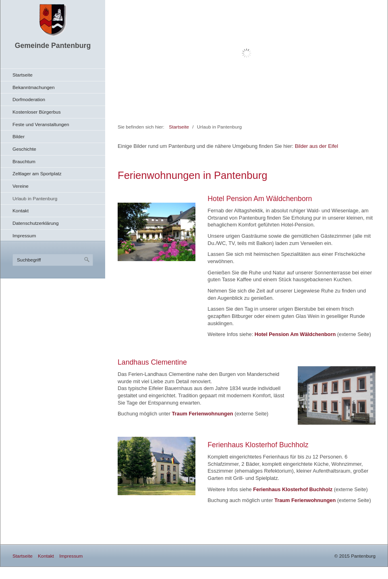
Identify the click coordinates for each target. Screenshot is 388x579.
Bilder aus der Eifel (316, 146)
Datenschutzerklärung (35, 223)
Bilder (18, 136)
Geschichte (24, 148)
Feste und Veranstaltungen (40, 124)
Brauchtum (23, 161)
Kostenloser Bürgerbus (36, 111)
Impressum (24, 235)
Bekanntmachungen (33, 87)
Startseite (22, 74)
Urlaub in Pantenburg (34, 198)
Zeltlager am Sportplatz (37, 173)
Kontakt (20, 210)
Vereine (20, 186)
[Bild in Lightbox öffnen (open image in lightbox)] (156, 232)
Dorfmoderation (28, 99)
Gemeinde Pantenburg (53, 46)
